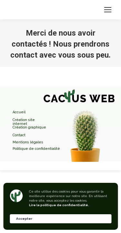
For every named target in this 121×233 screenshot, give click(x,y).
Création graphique (29, 127)
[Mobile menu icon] (107, 9)
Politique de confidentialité (36, 149)
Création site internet (24, 120)
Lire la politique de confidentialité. (59, 205)
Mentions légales (28, 142)
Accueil (19, 112)
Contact (19, 135)
